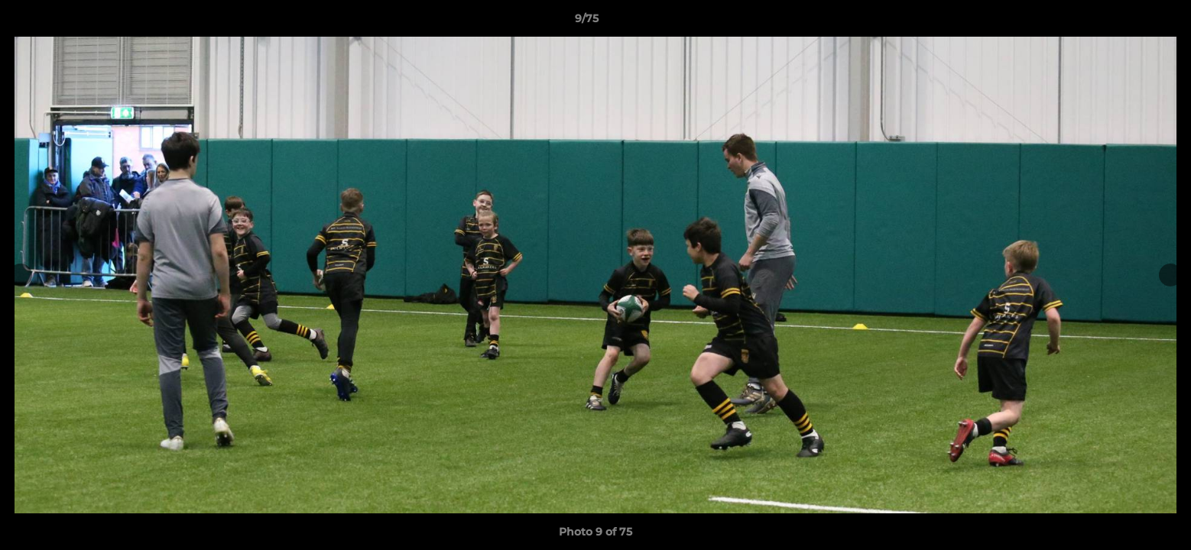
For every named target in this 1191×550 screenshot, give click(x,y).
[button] (1127, 22)
